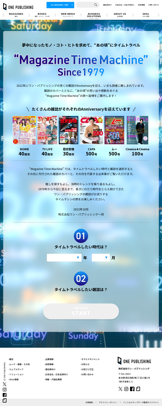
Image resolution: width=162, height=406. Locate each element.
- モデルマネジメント (90, 359)
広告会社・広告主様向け (124, 4)
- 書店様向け (50, 369)
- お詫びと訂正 (87, 369)
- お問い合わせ (87, 374)
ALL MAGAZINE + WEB (59, 5)
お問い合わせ (153, 4)
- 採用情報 (48, 364)
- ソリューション (16, 374)
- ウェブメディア (15, 369)
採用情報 (141, 4)
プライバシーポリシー (108, 402)
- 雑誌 (10, 359)
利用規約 (89, 402)
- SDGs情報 (13, 379)
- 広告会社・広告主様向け (56, 374)
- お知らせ (85, 364)
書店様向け (107, 4)
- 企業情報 (48, 359)
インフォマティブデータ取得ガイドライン (141, 402)
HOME (11, 24)
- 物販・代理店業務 (53, 379)
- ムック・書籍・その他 (19, 364)
